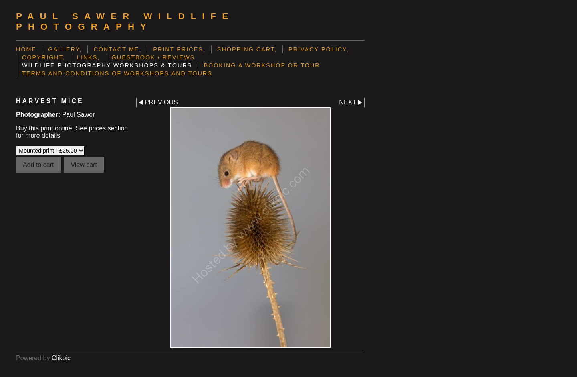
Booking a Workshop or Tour (262, 65)
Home (26, 49)
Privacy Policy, (318, 49)
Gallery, (65, 49)
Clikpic (61, 358)
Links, (88, 57)
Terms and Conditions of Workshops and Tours (117, 73)
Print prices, (179, 49)
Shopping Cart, (247, 49)
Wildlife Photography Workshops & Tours (107, 65)
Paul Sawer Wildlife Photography (125, 21)
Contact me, (117, 49)
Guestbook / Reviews (153, 57)
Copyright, (43, 57)
